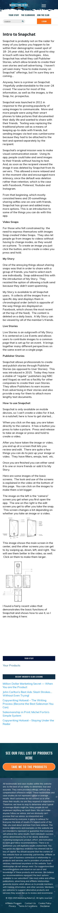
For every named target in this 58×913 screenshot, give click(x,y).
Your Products (11, 665)
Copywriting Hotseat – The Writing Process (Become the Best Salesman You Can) (28, 704)
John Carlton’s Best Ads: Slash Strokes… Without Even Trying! (27, 693)
